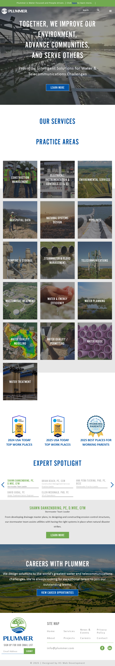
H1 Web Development (71, 663)
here (74, 2)
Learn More (58, 88)
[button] (3, 485)
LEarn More (58, 535)
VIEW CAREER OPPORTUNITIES (57, 593)
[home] (14, 10)
